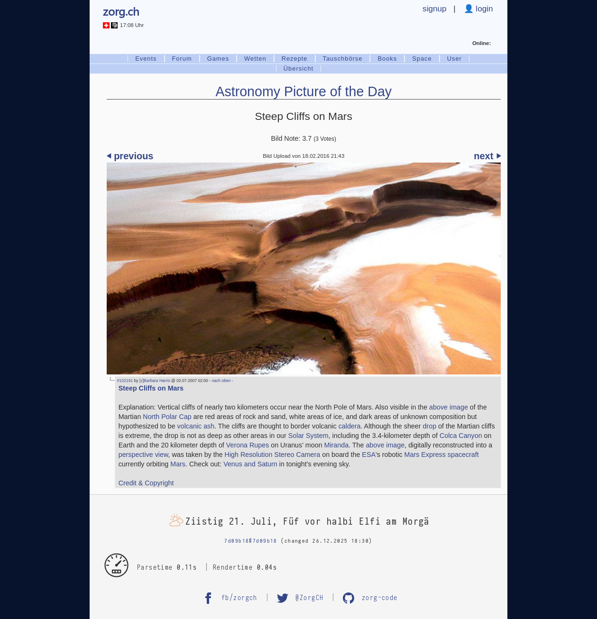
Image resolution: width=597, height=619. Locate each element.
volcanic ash (196, 426)
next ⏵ (487, 156)
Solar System (308, 435)
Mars (177, 464)
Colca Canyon (461, 435)
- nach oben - (220, 380)
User (454, 58)
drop (429, 426)
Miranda (336, 445)
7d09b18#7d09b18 (250, 541)
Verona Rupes (247, 445)
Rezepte (295, 58)
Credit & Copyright (146, 483)
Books (387, 58)
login (483, 8)
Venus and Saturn (250, 464)
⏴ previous (130, 156)
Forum (182, 58)
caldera (350, 426)
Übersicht (298, 68)
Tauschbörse (343, 58)
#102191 (125, 380)
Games (218, 58)
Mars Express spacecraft (441, 454)
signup (434, 8)
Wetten (255, 58)
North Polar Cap (167, 416)
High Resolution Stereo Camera (273, 454)
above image (448, 407)
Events (145, 58)
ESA (369, 454)
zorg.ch (121, 10)
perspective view (143, 454)
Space (422, 58)
